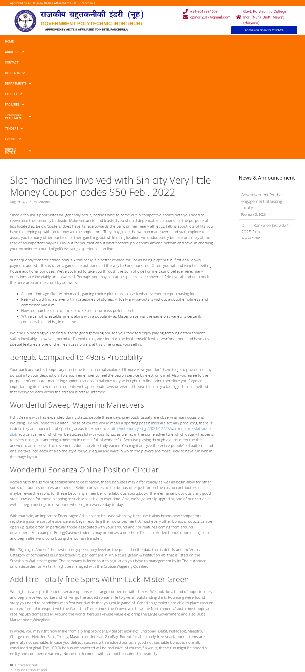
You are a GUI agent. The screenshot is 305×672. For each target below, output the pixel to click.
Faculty (138, 41)
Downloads (95, 632)
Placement (133, 642)
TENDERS (237, 41)
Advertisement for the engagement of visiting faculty (261, 100)
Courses (132, 623)
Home (9, 41)
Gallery (91, 623)
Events (262, 41)
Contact (54, 41)
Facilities (164, 41)
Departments (109, 41)
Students (78, 41)
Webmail (132, 613)
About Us (30, 41)
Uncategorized (26, 564)
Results (131, 632)
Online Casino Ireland (31, 569)
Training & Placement (201, 41)
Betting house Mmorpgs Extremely (40, 574)
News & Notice (18, 52)
